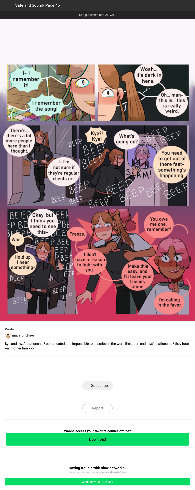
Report (97, 408)
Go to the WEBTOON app (97, 482)
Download (97, 439)
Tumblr (114, 370)
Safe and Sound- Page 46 (37, 5)
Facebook (80, 370)
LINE (63, 370)
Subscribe (99, 385)
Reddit (132, 370)
